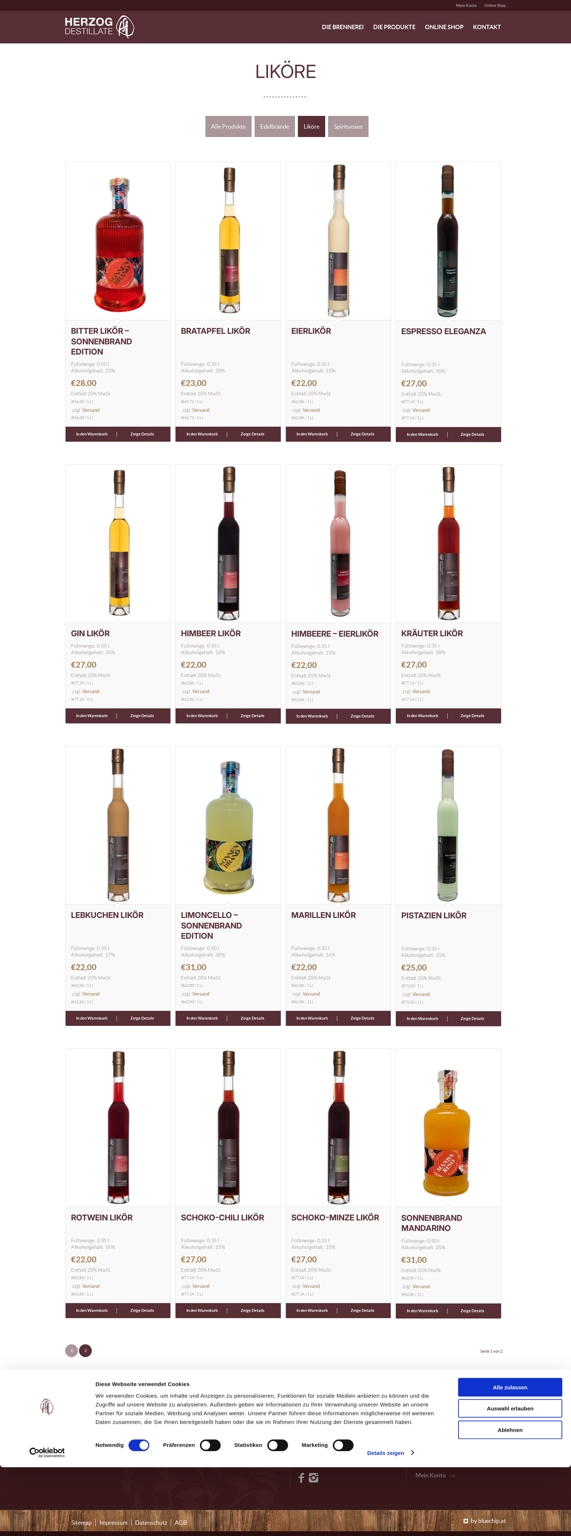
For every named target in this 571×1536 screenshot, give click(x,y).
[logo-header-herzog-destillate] (99, 27)
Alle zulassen (510, 1456)
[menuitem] (466, 5)
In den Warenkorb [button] (91, 434)
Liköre (311, 126)
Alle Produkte (228, 126)
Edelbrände (274, 126)
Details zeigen (385, 1522)
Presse (424, 1432)
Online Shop (495, 5)
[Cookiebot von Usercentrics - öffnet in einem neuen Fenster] (47, 1521)
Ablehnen (510, 1499)
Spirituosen (348, 126)
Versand (90, 410)
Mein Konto (466, 5)
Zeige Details (142, 434)
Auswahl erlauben (510, 1477)
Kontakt (426, 1422)
